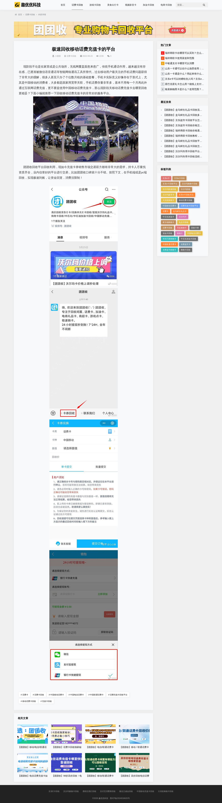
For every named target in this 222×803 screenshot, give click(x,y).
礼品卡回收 (184, 222)
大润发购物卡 (168, 200)
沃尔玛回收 (185, 189)
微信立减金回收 (126, 791)
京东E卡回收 (54, 791)
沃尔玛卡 (183, 217)
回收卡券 (195, 228)
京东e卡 (166, 178)
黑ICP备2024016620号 (120, 798)
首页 (63, 5)
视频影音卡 (130, 5)
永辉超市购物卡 (169, 250)
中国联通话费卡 (96, 695)
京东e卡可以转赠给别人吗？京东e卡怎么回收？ (190, 78)
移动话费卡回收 (28, 701)
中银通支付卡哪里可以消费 (179, 63)
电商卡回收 (166, 5)
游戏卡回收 (95, 5)
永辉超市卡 (185, 244)
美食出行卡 (113, 5)
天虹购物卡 (182, 228)
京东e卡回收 (179, 178)
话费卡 (24, 695)
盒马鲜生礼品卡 (180, 211)
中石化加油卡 (168, 217)
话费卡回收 (77, 5)
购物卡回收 (185, 250)
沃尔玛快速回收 (169, 189)
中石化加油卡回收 (188, 239)
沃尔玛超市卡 (168, 195)
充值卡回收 (46, 701)
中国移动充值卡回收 (145, 791)
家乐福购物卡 (168, 222)
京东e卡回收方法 (186, 195)
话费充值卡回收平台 (117, 695)
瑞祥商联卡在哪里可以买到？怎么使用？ (187, 53)
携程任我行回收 (89, 791)
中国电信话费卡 (76, 695)
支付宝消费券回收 (108, 791)
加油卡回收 (148, 5)
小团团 (56, 56)
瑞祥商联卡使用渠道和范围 (179, 58)
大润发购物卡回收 (165, 791)
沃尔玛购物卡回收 (189, 184)
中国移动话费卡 (56, 695)
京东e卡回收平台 (170, 184)
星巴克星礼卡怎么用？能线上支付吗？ (185, 84)
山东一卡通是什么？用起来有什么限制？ (187, 73)
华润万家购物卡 (169, 239)
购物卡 (180, 233)
